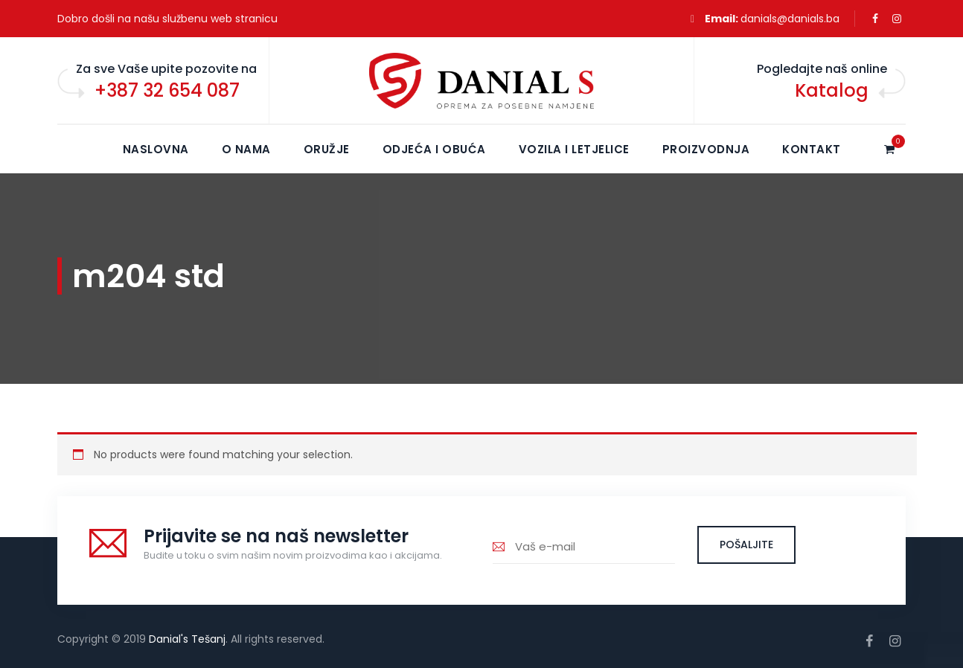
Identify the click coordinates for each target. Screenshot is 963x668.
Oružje (327, 149)
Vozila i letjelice (574, 149)
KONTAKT (811, 149)
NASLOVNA (156, 149)
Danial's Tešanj (187, 639)
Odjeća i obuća (434, 149)
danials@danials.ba (789, 18)
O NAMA (246, 149)
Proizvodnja (706, 149)
